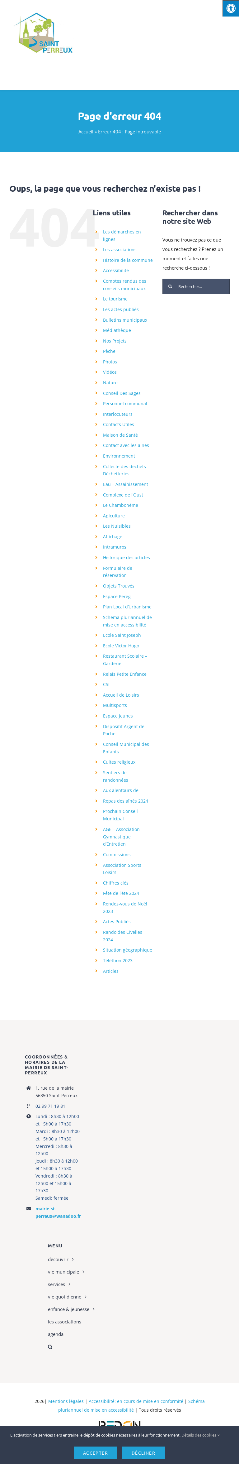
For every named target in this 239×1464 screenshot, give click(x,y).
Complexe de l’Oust (123, 495)
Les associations (120, 249)
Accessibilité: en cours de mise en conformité (136, 1401)
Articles (111, 971)
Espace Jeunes (118, 716)
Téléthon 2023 (118, 960)
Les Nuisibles (117, 526)
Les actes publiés (121, 309)
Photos (110, 362)
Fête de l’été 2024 (121, 893)
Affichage (112, 537)
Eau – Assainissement (125, 484)
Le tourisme (115, 299)
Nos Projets (115, 341)
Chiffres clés (116, 883)
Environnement (119, 456)
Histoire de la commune (128, 260)
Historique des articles (126, 557)
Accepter (95, 1453)
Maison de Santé (120, 435)
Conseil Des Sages (122, 393)
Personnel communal (125, 403)
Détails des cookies (200, 1435)
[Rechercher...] (196, 286)
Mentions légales (66, 1401)
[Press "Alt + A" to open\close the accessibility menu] (231, 8)
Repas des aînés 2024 (125, 801)
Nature (110, 383)
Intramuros (114, 547)
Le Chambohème (120, 505)
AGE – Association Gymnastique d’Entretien (121, 836)
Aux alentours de (120, 790)
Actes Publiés (117, 921)
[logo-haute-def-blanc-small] (119, 1421)
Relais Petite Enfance (125, 674)
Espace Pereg (117, 596)
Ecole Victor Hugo (121, 646)
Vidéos (110, 372)
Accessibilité (116, 270)
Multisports (115, 705)
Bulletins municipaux (125, 320)
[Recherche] (170, 286)
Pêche (109, 351)
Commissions (117, 854)
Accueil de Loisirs (121, 695)
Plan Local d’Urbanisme (127, 607)
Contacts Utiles (118, 424)
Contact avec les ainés (126, 445)
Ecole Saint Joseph (122, 635)
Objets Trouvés (118, 586)
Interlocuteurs (118, 414)
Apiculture (114, 516)
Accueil (85, 131)
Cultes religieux (119, 762)
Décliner (143, 1453)
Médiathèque (117, 330)
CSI (106, 684)
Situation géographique (127, 950)
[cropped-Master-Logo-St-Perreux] (43, 10)
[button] (84, 1347)
